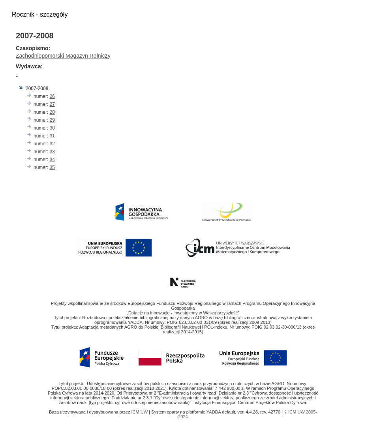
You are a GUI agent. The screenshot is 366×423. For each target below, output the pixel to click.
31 (52, 136)
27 (52, 104)
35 (52, 167)
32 (52, 144)
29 (52, 120)
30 (52, 128)
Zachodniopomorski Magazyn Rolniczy (63, 56)
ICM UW (140, 412)
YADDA (214, 412)
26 (52, 96)
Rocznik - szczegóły (40, 14)
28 (52, 112)
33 (52, 151)
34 (52, 159)
